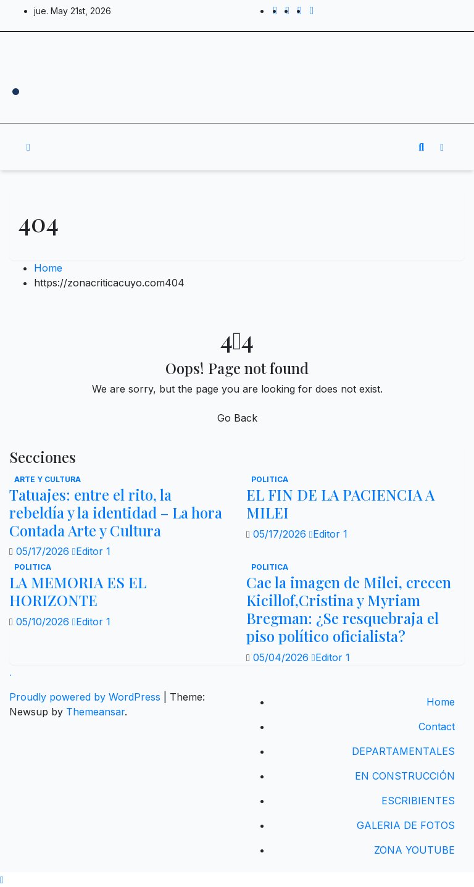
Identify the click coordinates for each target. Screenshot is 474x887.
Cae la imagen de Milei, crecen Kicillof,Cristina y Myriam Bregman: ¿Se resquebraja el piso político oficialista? (348, 608)
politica (269, 479)
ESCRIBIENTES (418, 800)
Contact (436, 726)
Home (48, 268)
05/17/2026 (44, 551)
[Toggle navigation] (228, 147)
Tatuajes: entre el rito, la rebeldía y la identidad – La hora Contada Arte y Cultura (115, 512)
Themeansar (95, 712)
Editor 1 (91, 551)
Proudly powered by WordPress (86, 697)
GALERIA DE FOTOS (406, 825)
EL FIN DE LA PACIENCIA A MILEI (340, 503)
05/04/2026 (282, 657)
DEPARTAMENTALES (403, 751)
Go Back (237, 418)
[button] (421, 147)
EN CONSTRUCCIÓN (405, 776)
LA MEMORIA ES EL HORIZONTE (77, 591)
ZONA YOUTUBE (414, 850)
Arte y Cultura (47, 479)
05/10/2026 (44, 621)
